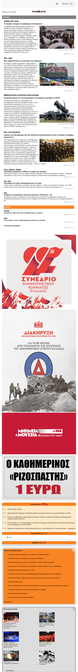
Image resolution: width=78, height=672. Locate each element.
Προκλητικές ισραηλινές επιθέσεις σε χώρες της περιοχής (39, 170)
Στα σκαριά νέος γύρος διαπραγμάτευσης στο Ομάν (39, 182)
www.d (72, 124)
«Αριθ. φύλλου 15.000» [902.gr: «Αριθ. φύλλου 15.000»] (14, 509)
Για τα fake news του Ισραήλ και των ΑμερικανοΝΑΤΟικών (26, 558)
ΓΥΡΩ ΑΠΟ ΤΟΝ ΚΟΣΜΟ (12, 226)
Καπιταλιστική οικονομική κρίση (17, 593)
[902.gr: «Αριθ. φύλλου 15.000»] (4, 509)
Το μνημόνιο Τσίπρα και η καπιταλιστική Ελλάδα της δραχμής (27, 589)
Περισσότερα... (8, 602)
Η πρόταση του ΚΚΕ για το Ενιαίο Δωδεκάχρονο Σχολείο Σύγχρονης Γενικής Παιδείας (34, 574)
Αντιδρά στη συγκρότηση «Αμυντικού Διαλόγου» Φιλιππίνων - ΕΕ (39, 194)
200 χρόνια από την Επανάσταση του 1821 (21, 570)
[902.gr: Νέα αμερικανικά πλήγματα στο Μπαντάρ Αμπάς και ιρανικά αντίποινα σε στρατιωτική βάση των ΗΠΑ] (4, 513)
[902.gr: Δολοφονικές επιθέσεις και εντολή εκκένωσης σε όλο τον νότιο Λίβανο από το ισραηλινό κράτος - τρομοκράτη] (4, 528)
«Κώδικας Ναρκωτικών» (15, 582)
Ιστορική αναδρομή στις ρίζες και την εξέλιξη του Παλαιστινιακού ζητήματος (31, 562)
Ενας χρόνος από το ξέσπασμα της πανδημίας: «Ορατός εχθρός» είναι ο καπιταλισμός (35, 566)
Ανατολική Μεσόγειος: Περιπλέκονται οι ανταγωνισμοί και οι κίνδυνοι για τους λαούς (34, 578)
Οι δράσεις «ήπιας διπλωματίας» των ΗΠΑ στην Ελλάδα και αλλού (28, 554)
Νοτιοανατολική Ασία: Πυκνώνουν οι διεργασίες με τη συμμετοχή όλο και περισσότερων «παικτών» (38, 585)
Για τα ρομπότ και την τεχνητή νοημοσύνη (21, 597)
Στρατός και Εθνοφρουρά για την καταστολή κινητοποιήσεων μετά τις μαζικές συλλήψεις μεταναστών (39, 134)
